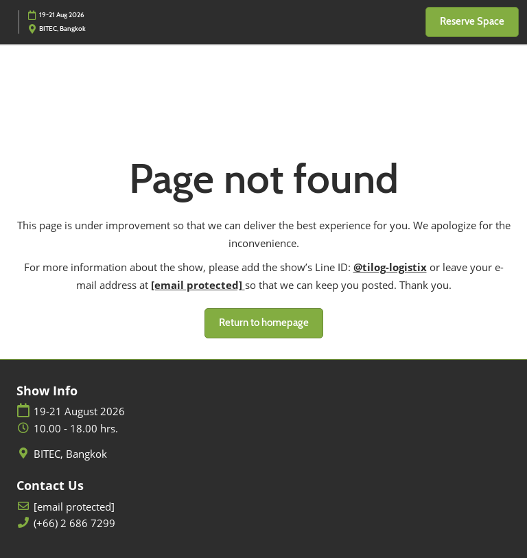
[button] (472, 22)
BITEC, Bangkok (70, 454)
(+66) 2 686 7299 (74, 523)
